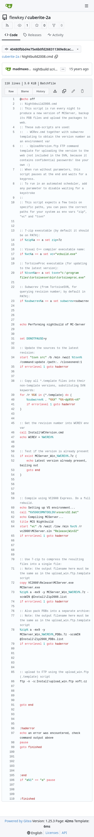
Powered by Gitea (18, 821)
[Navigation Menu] (87, 6)
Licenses (52, 832)
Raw (11, 91)
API (64, 832)
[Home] (8, 6)
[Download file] (55, 91)
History (40, 91)
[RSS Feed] (7, 25)
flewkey (16, 17)
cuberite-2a (39, 17)
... (63, 68)
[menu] (34, 833)
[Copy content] (64, 91)
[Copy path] (56, 56)
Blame (25, 91)
